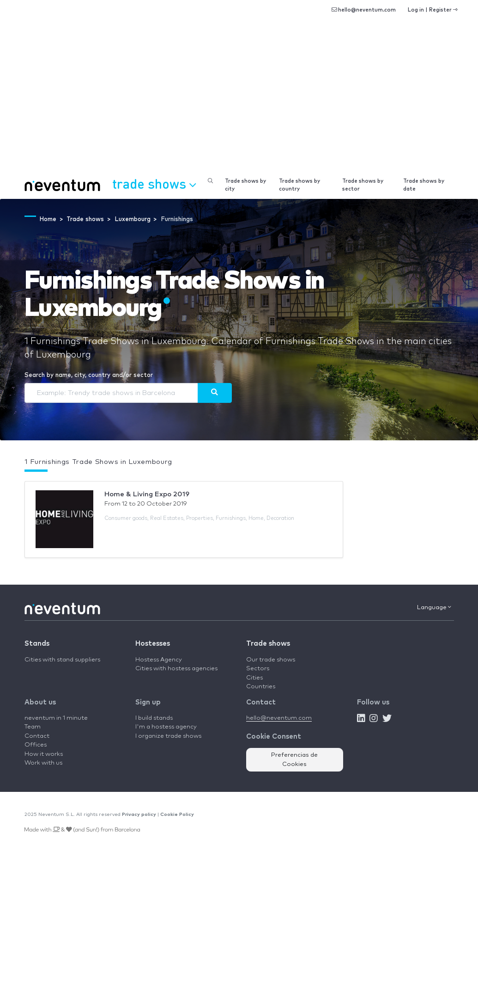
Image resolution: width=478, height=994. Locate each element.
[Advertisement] (239, 102)
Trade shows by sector (362, 185)
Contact (36, 736)
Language (434, 607)
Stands (36, 643)
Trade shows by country (299, 185)
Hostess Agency (158, 660)
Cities (254, 678)
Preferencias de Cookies (294, 759)
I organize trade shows (168, 736)
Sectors (257, 669)
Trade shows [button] (154, 183)
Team (32, 727)
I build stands (154, 718)
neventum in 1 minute (56, 718)
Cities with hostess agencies (176, 669)
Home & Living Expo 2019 (146, 494)
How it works (43, 754)
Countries (260, 687)
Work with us (43, 763)
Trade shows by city (245, 185)
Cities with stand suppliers (62, 660)
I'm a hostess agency (166, 727)
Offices (35, 745)
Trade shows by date (423, 185)
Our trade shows (270, 660)
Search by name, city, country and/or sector (88, 375)
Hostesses (152, 643)
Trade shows (268, 643)
